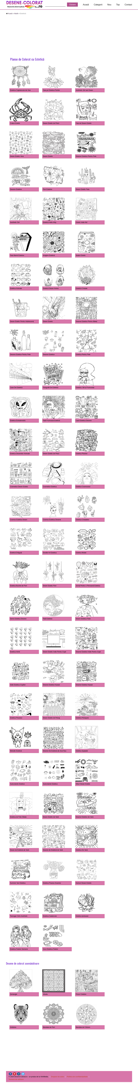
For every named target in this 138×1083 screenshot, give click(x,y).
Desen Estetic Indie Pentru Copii (54, 652)
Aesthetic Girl (15, 222)
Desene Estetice (16, 189)
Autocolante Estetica (50, 784)
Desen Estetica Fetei (83, 619)
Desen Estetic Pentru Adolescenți (22, 321)
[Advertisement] (69, 36)
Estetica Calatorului (50, 916)
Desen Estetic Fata (82, 189)
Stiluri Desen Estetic (83, 784)
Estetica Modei (81, 553)
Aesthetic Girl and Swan (84, 90)
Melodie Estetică (16, 751)
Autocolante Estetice (17, 784)
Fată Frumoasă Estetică (51, 421)
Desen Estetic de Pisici (51, 123)
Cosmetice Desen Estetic (19, 487)
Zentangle (13, 994)
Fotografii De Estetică (50, 387)
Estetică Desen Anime (51, 288)
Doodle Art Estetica (50, 553)
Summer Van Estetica (17, 883)
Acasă (86, 4)
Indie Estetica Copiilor (18, 685)
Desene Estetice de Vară (84, 817)
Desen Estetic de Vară (51, 817)
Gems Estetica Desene (18, 619)
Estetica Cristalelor (82, 520)
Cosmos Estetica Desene (52, 520)
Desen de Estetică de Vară (19, 850)
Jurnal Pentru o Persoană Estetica (88, 586)
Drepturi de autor (57, 1077)
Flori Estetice (47, 189)
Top (118, 4)
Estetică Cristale (81, 288)
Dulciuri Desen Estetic (83, 883)
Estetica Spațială (82, 751)
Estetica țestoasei (82, 916)
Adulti (16, 14)
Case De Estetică (16, 387)
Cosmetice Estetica (50, 487)
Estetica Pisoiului (16, 718)
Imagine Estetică (49, 255)
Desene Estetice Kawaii (51, 685)
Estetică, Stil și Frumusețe (85, 387)
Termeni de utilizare (16, 1079)
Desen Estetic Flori (49, 586)
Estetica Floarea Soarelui (52, 883)
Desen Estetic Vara (17, 156)
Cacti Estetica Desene (84, 421)
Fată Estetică (47, 619)
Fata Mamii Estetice (17, 255)
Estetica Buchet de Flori (18, 586)
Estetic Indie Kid (81, 222)
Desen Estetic (48, 156)
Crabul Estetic (15, 123)
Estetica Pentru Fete (83, 354)
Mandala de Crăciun (83, 1027)
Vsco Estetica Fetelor (50, 949)
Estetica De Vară (82, 850)
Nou (109, 4)
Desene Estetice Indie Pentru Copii (88, 652)
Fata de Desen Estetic (84, 123)
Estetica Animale (16, 288)
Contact (128, 4)
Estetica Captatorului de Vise (20, 90)
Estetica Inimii (15, 652)
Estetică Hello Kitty (49, 222)
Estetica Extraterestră (17, 421)
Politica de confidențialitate (77, 1077)
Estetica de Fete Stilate (18, 817)
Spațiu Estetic (81, 255)
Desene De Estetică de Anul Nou (54, 751)
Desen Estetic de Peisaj (51, 718)
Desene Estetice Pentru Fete (86, 156)
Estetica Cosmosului (83, 487)
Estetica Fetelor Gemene (19, 949)
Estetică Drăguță (16, 553)
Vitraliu (45, 994)
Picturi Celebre (81, 994)
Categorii (98, 4)
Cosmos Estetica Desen (18, 520)
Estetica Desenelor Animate (20, 454)
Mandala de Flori (49, 1027)
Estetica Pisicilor (81, 454)
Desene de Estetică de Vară (53, 850)
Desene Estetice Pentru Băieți (86, 321)
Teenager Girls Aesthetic (18, 916)
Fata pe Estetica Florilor (51, 90)
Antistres (13, 1027)
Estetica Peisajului (82, 718)
